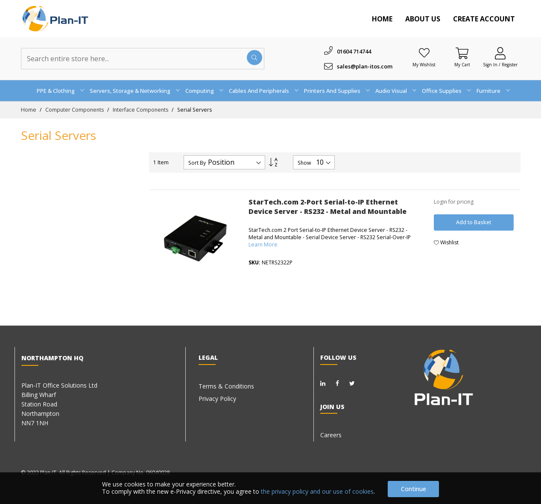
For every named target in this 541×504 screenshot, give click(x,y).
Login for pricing (454, 201)
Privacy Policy (217, 398)
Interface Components (141, 109)
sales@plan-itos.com (364, 66)
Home (382, 19)
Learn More (263, 244)
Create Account (484, 19)
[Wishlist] (424, 53)
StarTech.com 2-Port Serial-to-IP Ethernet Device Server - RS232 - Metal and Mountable (327, 206)
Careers (331, 435)
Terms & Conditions (226, 386)
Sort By (197, 163)
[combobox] (142, 58)
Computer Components (75, 109)
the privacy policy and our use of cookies (317, 491)
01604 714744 (354, 51)
